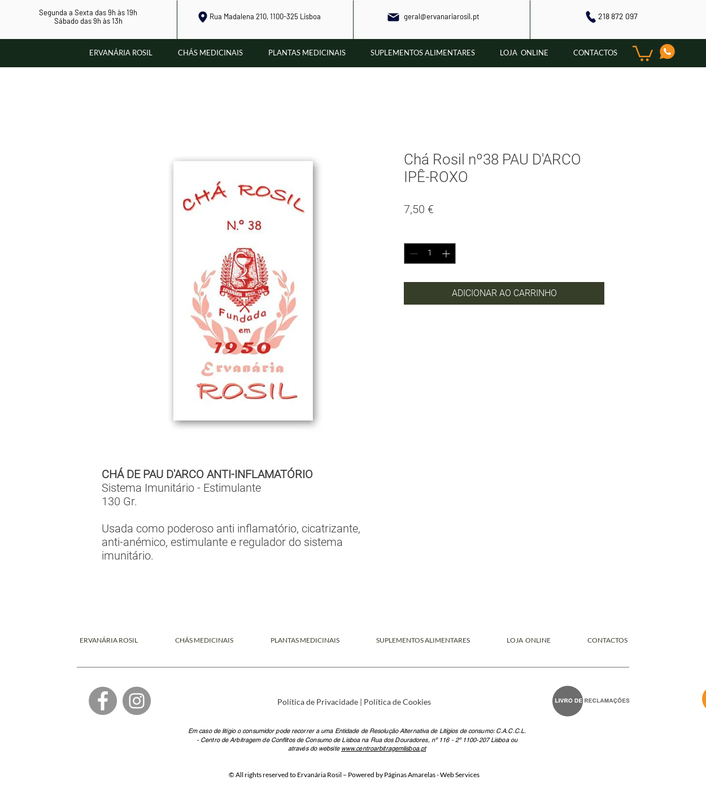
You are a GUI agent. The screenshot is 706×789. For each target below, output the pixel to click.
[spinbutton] (430, 253)
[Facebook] (103, 701)
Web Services (460, 774)
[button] (643, 52)
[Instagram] (137, 701)
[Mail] (393, 17)
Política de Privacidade (317, 701)
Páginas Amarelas (409, 774)
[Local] (202, 17)
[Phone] (591, 16)
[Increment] (447, 253)
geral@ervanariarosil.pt (442, 16)
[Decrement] (413, 253)
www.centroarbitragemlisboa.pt (383, 748)
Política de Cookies (397, 701)
